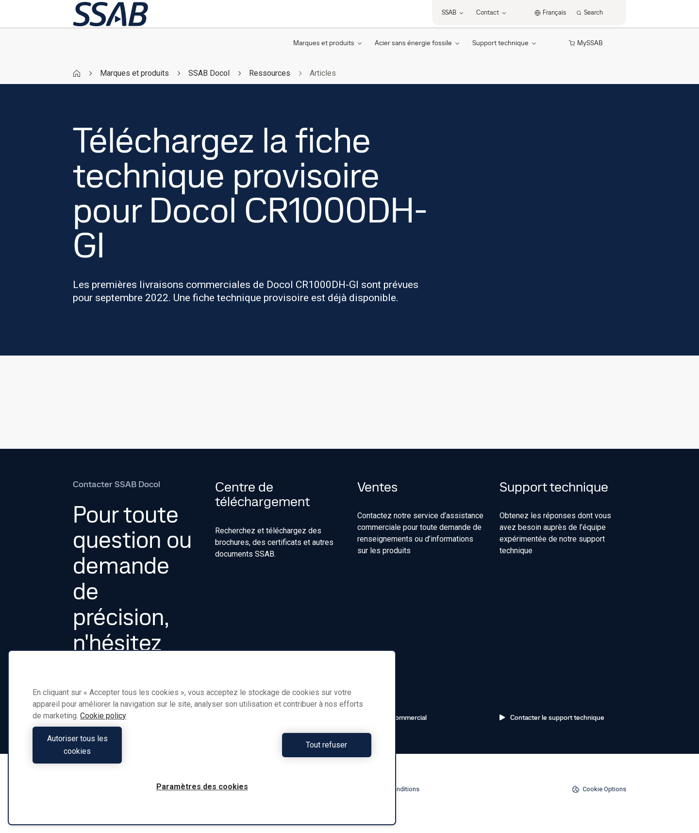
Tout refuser (289, 751)
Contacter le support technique (551, 717)
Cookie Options (599, 789)
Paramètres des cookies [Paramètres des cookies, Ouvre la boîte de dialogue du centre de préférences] (202, 786)
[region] (202, 744)
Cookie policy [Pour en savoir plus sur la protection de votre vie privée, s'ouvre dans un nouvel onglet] (103, 728)
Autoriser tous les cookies (115, 751)
